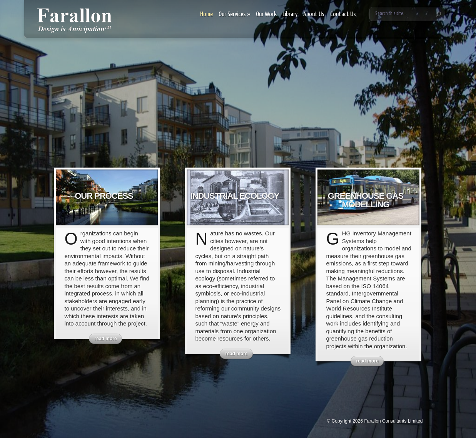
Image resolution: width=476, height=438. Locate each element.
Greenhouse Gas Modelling (365, 200)
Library (289, 14)
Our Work (266, 14)
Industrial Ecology (234, 196)
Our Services (234, 14)
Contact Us (343, 14)
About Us (313, 14)
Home (206, 14)
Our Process (104, 196)
